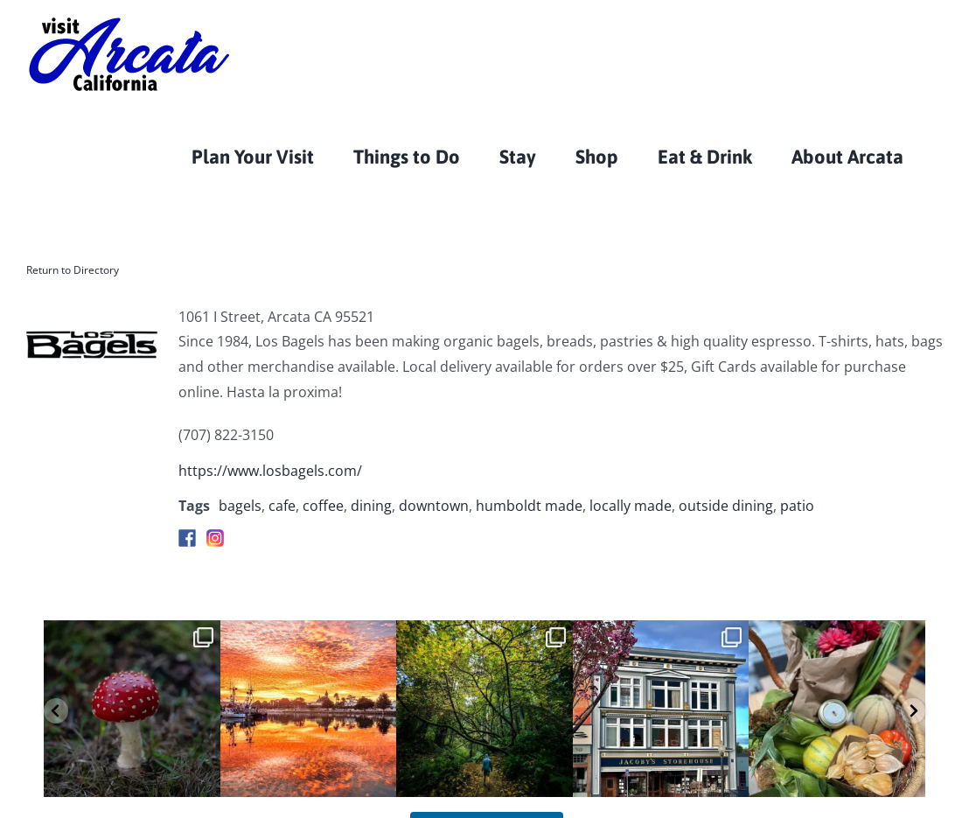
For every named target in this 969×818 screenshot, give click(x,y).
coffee (323, 505)
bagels (240, 505)
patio (797, 505)
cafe (282, 505)
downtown (434, 505)
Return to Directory (72, 269)
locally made (630, 505)
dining (371, 505)
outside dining (726, 505)
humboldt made (529, 505)
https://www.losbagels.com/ (270, 470)
